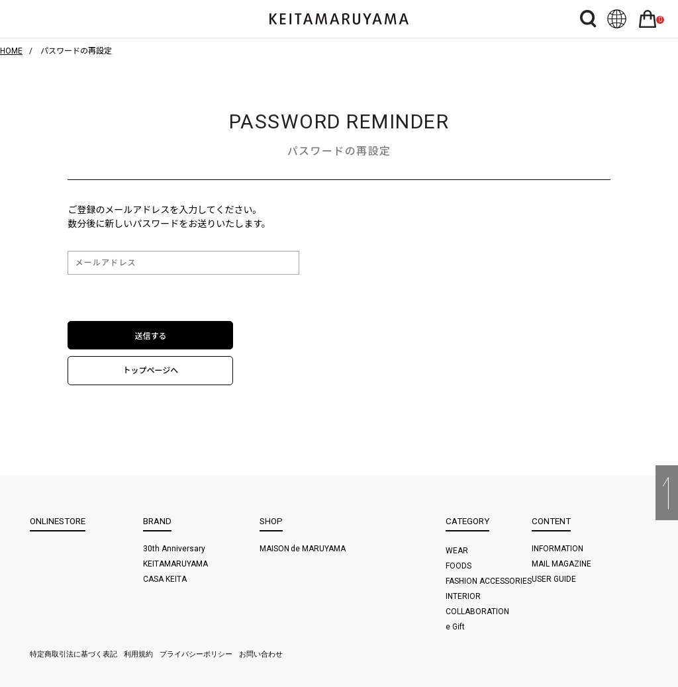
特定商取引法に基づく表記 (73, 654)
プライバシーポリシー (196, 654)
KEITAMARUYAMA (175, 564)
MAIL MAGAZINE (561, 564)
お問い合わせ (261, 654)
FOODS (458, 566)
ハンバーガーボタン (39, 19)
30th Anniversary (174, 548)
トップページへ (151, 370)
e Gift (455, 626)
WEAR (457, 550)
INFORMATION (557, 548)
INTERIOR (463, 596)
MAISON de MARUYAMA (303, 548)
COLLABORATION (477, 611)
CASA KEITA (165, 579)
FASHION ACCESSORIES (489, 581)
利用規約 (138, 654)
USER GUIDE (554, 579)
